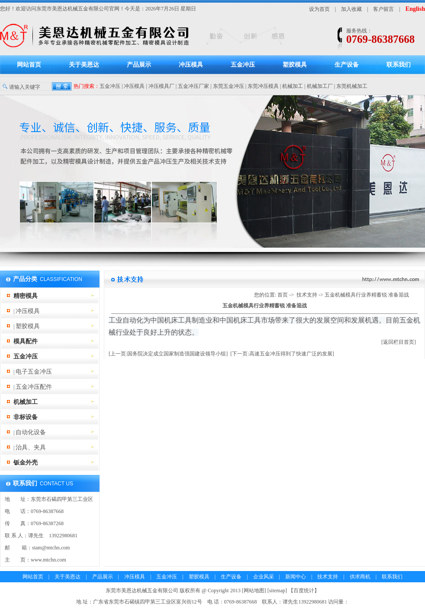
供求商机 (360, 577)
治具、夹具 (31, 447)
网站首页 (29, 64)
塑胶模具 (295, 64)
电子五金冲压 (34, 371)
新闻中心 (295, 577)
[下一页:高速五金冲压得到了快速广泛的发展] (282, 354)
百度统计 (303, 590)
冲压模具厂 (161, 86)
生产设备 (347, 64)
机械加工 (292, 86)
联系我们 (398, 64)
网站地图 (254, 590)
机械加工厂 (320, 86)
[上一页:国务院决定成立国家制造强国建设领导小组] (168, 354)
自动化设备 (31, 432)
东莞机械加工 (351, 86)
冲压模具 (191, 64)
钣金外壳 (25, 462)
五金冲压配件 (34, 387)
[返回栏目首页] (398, 342)
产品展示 (139, 64)
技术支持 (306, 295)
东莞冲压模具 (263, 86)
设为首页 (319, 9)
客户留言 (383, 9)
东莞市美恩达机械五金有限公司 (72, 9)
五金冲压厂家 (193, 86)
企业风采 (263, 577)
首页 (282, 295)
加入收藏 (351, 9)
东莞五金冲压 (228, 86)
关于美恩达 (84, 64)
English (415, 9)
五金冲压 (243, 64)
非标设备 (25, 417)
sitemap (277, 590)
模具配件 (25, 341)
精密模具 (25, 296)
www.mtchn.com (48, 560)
